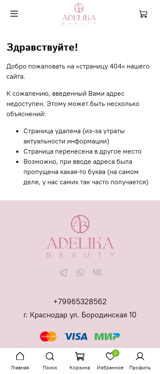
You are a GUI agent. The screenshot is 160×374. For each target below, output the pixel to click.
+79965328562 (80, 301)
